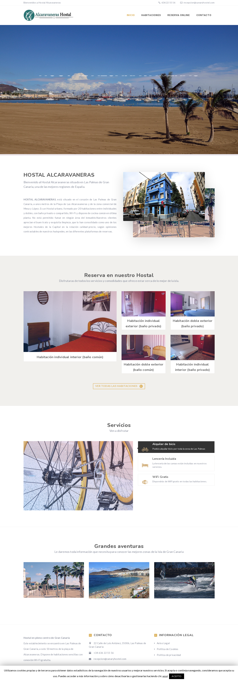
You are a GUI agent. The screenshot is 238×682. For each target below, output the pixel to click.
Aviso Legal (163, 643)
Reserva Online (178, 15)
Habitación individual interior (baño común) (70, 357)
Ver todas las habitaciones (119, 386)
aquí (165, 676)
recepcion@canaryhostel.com (199, 2)
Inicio (131, 15)
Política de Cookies (167, 649)
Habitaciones (151, 15)
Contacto (203, 15)
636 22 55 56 (168, 2)
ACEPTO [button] (176, 676)
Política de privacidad (169, 654)
